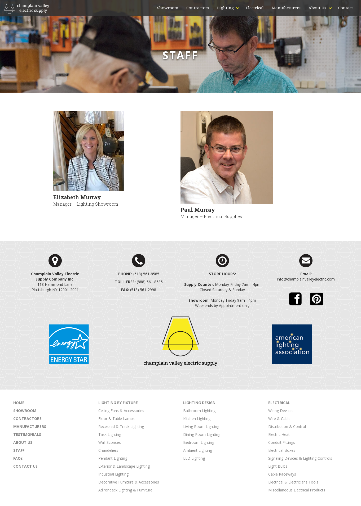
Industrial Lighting (113, 474)
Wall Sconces (109, 442)
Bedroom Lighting (198, 442)
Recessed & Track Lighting (121, 426)
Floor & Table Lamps (116, 418)
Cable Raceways (282, 474)
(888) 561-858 (138, 281)
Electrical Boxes (281, 450)
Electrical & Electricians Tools (293, 482)
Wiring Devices (280, 410)
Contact (345, 8)
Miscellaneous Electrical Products (296, 490)
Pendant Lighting (112, 458)
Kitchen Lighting (196, 418)
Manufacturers (286, 8)
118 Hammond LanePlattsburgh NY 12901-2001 (55, 281)
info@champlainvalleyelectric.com (306, 279)
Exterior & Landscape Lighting (124, 466)
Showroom (167, 8)
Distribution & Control (287, 426)
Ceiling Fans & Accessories (121, 410)
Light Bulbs (277, 466)
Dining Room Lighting (201, 434)
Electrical (255, 8)
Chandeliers (108, 450)
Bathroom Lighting (199, 410)
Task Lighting (109, 434)
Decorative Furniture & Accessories (128, 482)
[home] (27, 8)
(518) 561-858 (137, 273)
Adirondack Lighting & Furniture (125, 490)
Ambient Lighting (197, 450)
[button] (225, 8)
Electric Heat (279, 434)
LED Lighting (194, 458)
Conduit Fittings (281, 442)
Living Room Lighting (201, 426)
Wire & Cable (279, 418)
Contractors (197, 8)
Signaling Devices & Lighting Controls (300, 458)
